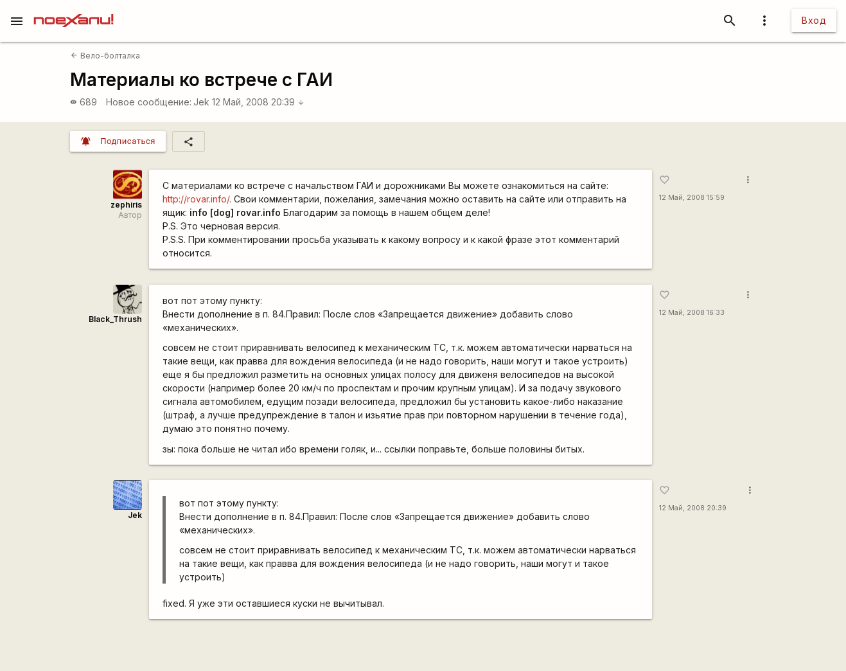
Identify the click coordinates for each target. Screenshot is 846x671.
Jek (201, 101)
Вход (814, 20)
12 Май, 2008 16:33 (692, 313)
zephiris (126, 205)
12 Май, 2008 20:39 (258, 101)
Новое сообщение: (148, 101)
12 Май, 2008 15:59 (692, 197)
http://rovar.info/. (197, 198)
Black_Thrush (115, 319)
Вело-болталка (105, 55)
